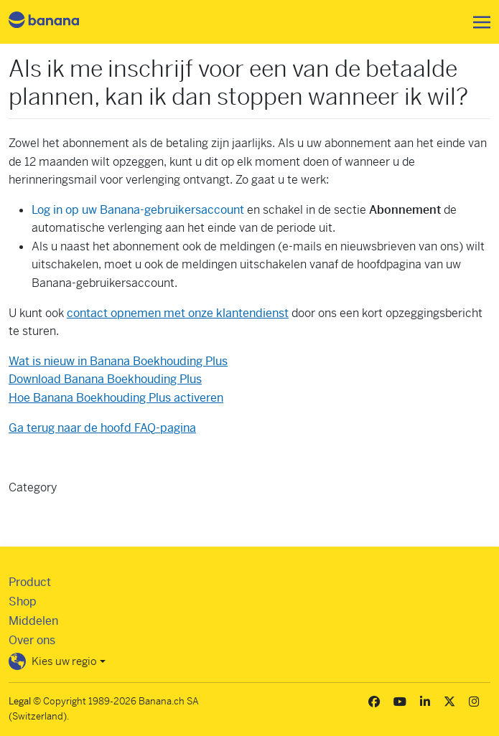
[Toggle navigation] (477, 22)
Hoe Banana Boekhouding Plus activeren (116, 397)
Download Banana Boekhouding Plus (105, 379)
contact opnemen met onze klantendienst (178, 313)
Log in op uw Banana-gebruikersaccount (138, 209)
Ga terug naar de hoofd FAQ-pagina (102, 427)
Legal (20, 701)
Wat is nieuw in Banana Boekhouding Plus (118, 361)
